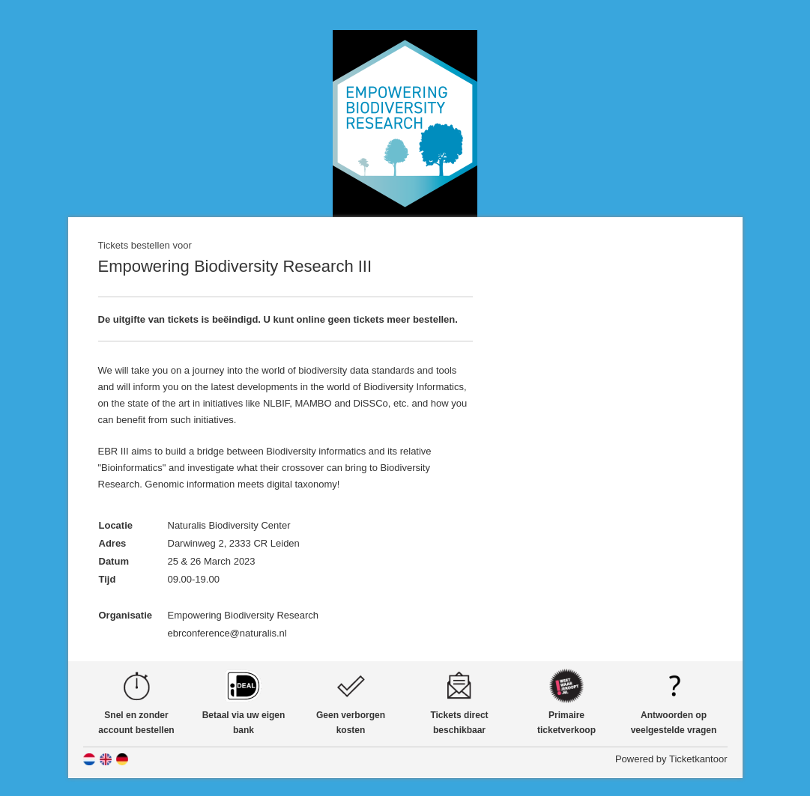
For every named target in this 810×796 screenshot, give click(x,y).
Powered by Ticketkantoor (671, 759)
